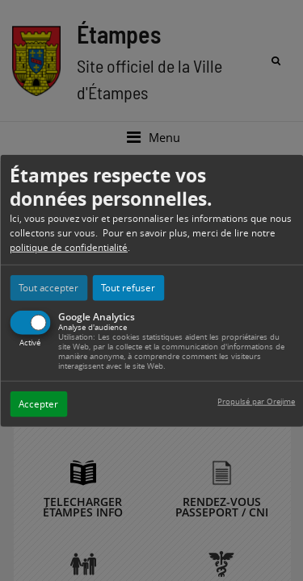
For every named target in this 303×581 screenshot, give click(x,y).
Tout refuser (128, 287)
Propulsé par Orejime (256, 400)
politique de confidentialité (69, 246)
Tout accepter (48, 287)
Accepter (38, 403)
